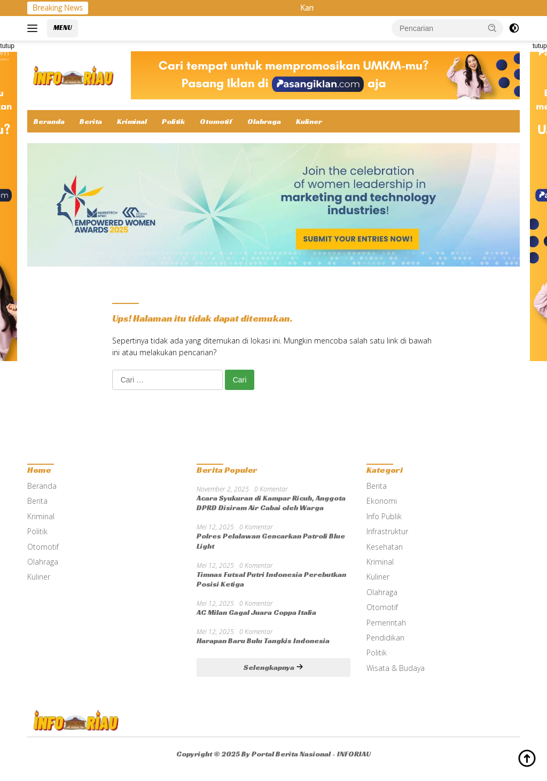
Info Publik (384, 516)
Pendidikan (385, 637)
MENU (62, 27)
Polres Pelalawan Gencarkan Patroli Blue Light (271, 540)
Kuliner (309, 121)
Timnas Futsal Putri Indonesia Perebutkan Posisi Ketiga (271, 579)
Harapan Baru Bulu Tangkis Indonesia (263, 640)
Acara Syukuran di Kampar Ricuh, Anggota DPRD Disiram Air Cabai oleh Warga (271, 502)
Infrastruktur (387, 531)
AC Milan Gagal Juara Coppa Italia (256, 612)
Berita (91, 121)
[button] (492, 27)
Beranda (49, 121)
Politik (173, 121)
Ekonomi (381, 501)
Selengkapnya (273, 667)
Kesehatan (384, 547)
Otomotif (216, 121)
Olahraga (264, 121)
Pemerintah (386, 623)
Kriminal (132, 121)
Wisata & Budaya (395, 668)
